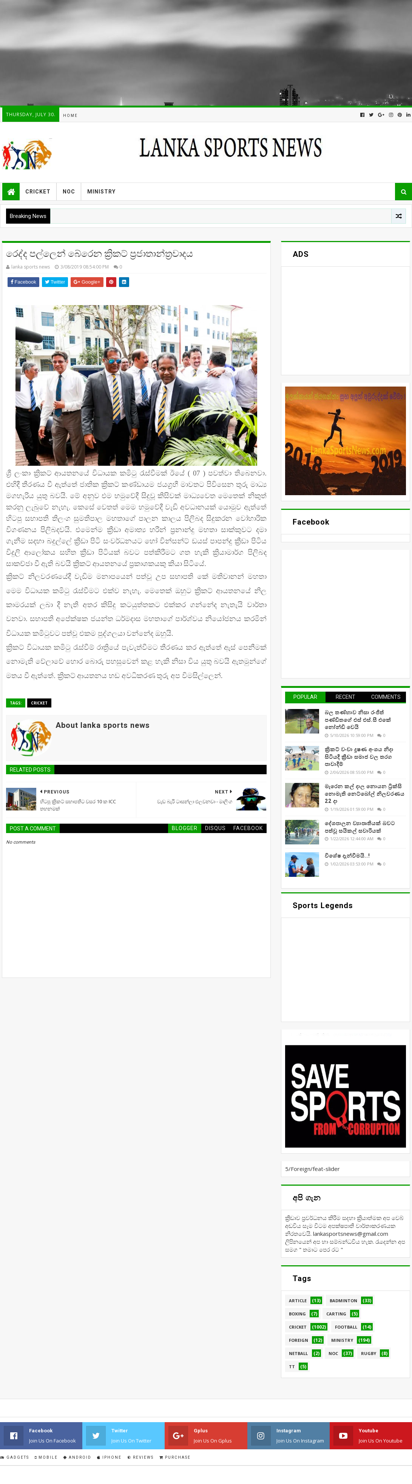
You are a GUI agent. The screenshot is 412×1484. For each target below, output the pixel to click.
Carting (336, 1314)
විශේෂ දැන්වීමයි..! (347, 856)
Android (77, 1457)
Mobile (46, 1457)
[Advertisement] (205, 53)
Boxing (297, 1314)
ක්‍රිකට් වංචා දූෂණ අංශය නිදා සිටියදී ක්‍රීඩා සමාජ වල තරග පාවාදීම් (359, 756)
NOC (69, 192)
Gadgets (14, 1457)
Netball (298, 1353)
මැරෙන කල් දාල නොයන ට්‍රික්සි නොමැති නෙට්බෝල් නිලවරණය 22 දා (364, 793)
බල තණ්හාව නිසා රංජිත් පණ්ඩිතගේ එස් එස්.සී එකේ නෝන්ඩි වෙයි (358, 719)
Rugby (368, 1353)
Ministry (101, 192)
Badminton (343, 1300)
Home (70, 116)
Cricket (38, 192)
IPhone (109, 1457)
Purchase (175, 1457)
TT (292, 1366)
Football (346, 1327)
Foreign (298, 1340)
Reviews (140, 1457)
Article (298, 1300)
